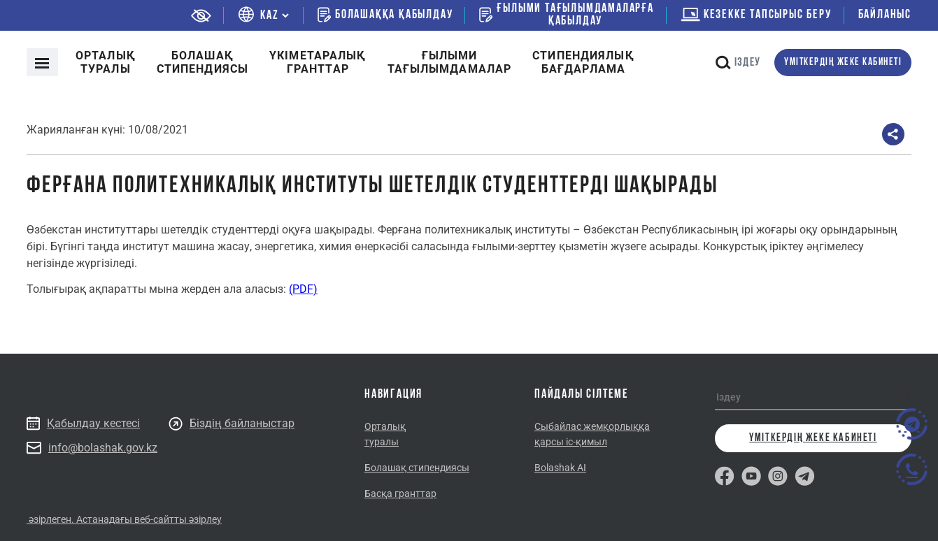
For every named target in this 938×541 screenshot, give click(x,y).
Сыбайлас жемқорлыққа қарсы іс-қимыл (592, 434)
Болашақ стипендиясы (202, 62)
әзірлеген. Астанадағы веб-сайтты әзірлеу (124, 519)
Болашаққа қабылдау (385, 14)
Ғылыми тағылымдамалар (450, 62)
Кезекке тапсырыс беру (756, 15)
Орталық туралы (106, 62)
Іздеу (738, 62)
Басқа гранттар (400, 493)
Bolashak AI (560, 467)
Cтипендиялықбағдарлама (583, 62)
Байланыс (884, 15)
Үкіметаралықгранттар (317, 62)
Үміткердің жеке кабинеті (843, 62)
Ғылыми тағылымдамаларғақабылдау (566, 15)
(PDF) (303, 289)
